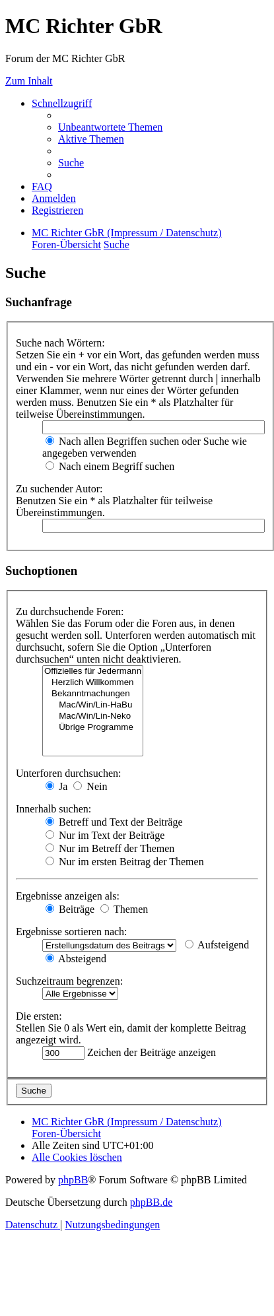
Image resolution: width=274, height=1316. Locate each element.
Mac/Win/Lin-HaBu (93, 705)
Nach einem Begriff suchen (110, 466)
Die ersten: (39, 1016)
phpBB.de (151, 1202)
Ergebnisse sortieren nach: (71, 931)
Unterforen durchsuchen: (68, 773)
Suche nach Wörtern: (60, 342)
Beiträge (70, 909)
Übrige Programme (93, 727)
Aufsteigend (217, 944)
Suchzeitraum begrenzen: (69, 981)
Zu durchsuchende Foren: (70, 611)
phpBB (73, 1179)
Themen (124, 909)
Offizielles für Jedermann (93, 671)
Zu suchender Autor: (59, 488)
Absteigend (76, 958)
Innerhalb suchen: (53, 808)
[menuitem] (110, 127)
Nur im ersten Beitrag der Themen (125, 861)
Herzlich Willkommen (93, 682)
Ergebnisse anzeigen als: (68, 896)
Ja (56, 786)
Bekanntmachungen (93, 694)
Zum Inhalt (29, 80)
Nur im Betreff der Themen (110, 848)
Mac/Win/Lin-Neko (93, 716)
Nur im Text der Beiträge (105, 835)
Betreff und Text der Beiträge (114, 822)
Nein (90, 786)
